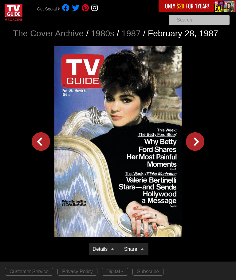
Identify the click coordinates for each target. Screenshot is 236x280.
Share (132, 249)
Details (101, 249)
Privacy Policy (77, 271)
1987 (130, 33)
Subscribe (148, 271)
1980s (102, 33)
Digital (113, 271)
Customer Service (29, 271)
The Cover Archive (48, 33)
